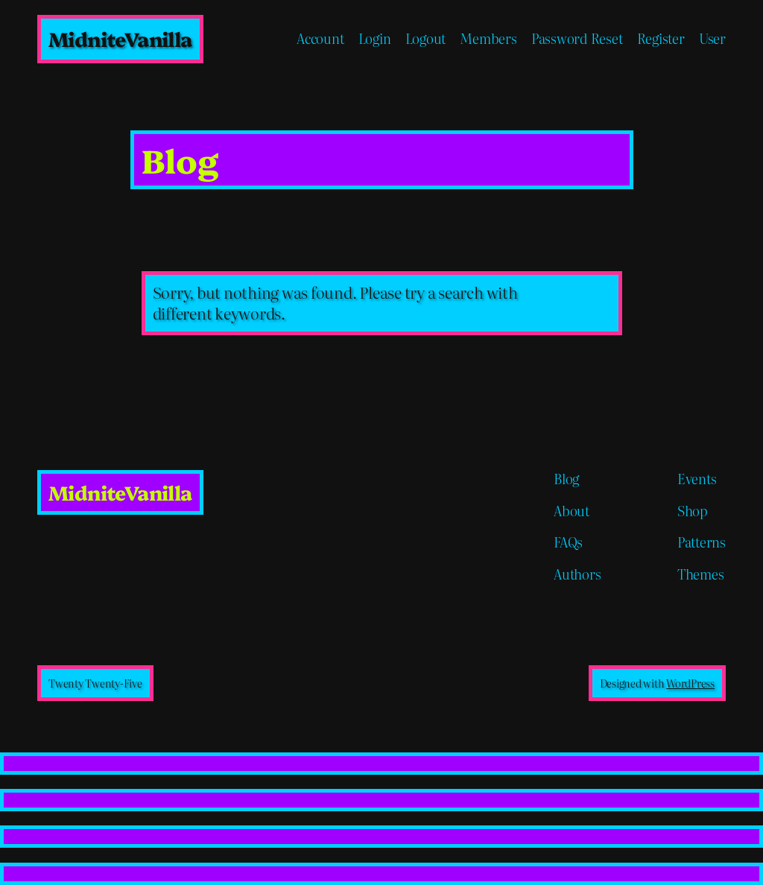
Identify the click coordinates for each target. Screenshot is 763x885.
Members (488, 39)
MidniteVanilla (120, 38)
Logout (425, 39)
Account (320, 39)
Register (661, 39)
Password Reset (577, 39)
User (712, 39)
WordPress (690, 683)
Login (374, 39)
